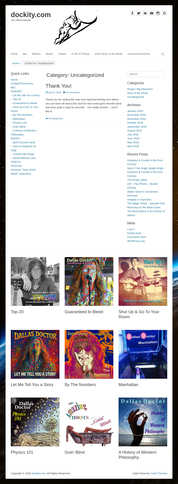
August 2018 (134, 130)
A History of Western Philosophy (137, 455)
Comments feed (136, 236)
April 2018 (133, 146)
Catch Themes (158, 473)
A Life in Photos (80, 53)
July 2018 (132, 134)
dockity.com (31, 14)
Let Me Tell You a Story (32, 384)
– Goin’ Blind (18, 126)
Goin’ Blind (75, 452)
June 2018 (133, 138)
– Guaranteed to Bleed (24, 103)
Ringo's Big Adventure (140, 88)
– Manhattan (18, 118)
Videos (62, 53)
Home (14, 53)
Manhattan (128, 384)
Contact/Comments (139, 53)
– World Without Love (23, 158)
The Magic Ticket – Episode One (146, 203)
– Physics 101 (19, 122)
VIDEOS (16, 161)
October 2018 (135, 122)
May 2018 (133, 142)
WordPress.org (136, 240)
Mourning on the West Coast (143, 207)
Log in (130, 229)
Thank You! (59, 86)
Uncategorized (55, 118)
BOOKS (15, 138)
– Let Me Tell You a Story (25, 95)
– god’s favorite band (23, 142)
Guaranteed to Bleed (84, 311)
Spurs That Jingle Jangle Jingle (145, 168)
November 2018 (136, 118)
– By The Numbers (22, 114)
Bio (25, 53)
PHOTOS (16, 165)
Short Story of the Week (108, 53)
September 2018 (137, 126)
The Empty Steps (137, 179)
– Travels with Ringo (22, 154)
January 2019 (135, 110)
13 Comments (73, 92)
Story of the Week (137, 93)
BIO (13, 87)
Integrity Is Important (139, 199)
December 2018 (136, 114)
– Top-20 (16, 99)
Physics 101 (22, 452)
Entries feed (134, 233)
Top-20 (17, 311)
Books (49, 53)
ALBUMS (16, 91)
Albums (36, 53)
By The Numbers (80, 384)
